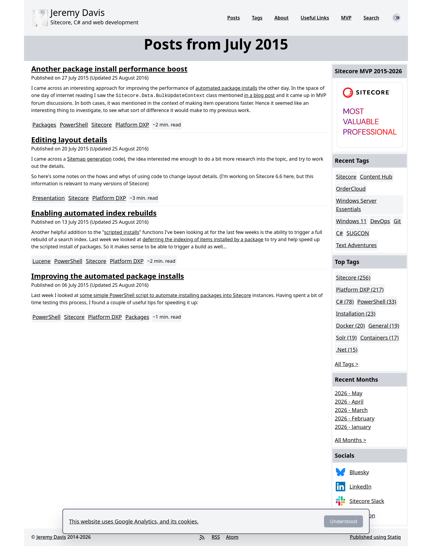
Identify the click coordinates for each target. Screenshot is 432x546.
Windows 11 (351, 221)
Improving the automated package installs (107, 276)
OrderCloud (351, 188)
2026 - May (348, 393)
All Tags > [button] (346, 364)
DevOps (380, 221)
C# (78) (345, 301)
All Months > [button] (350, 440)
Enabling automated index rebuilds (94, 213)
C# (339, 233)
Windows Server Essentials (356, 205)
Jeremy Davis (51, 537)
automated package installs (226, 88)
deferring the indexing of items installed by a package (202, 239)
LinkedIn (360, 486)
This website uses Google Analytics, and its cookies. (134, 521)
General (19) (383, 325)
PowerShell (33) (376, 301)
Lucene (41, 261)
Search (371, 17)
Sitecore (102, 124)
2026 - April (349, 401)
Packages (44, 124)
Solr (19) (346, 337)
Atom (232, 537)
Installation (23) (355, 313)
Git (397, 221)
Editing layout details (69, 139)
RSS (216, 537)
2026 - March (351, 410)
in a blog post (259, 95)
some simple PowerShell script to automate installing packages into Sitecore (165, 295)
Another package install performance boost (109, 69)
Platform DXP (132, 124)
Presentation (48, 198)
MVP (346, 17)
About (281, 17)
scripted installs (121, 232)
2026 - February (354, 418)
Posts (233, 17)
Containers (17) (379, 337)
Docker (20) (350, 325)
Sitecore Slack (367, 501)
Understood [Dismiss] (343, 521)
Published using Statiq (375, 537)
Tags (257, 17)
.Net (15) (346, 349)
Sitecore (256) (353, 277)
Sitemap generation (89, 159)
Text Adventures (356, 245)
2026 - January (353, 426)
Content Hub (376, 176)
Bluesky (359, 472)
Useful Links (315, 17)
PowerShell (74, 124)
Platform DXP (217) (360, 289)
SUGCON (357, 233)
